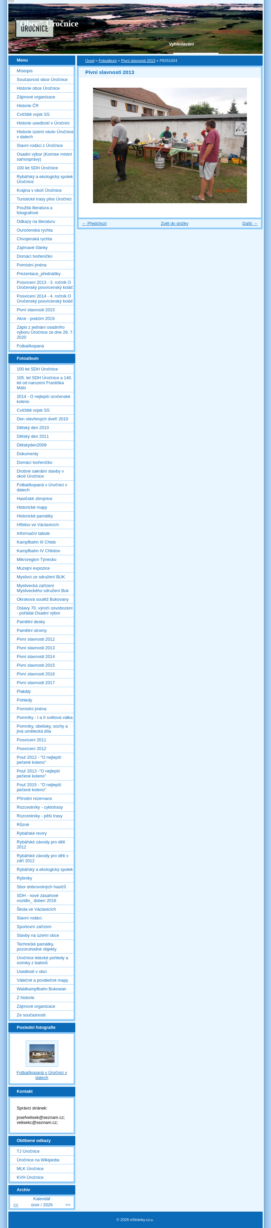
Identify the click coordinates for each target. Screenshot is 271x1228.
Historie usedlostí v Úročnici (43, 123)
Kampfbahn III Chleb (36, 542)
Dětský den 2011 (33, 436)
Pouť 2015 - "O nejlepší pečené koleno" (39, 787)
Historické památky (35, 515)
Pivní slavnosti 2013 (138, 61)
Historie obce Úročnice (38, 88)
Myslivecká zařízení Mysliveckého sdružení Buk (43, 588)
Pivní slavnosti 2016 (36, 673)
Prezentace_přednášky (39, 273)
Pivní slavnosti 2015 (36, 309)
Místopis (25, 70)
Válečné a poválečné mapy (42, 980)
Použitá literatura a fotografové (35, 210)
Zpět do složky (174, 223)
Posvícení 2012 (31, 748)
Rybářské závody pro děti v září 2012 (42, 858)
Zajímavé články (32, 247)
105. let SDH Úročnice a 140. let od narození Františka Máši (44, 382)
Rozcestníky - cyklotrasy (40, 807)
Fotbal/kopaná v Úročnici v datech (42, 487)
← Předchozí (94, 223)
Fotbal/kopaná (30, 345)
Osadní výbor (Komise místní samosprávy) (44, 157)
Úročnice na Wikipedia (38, 1159)
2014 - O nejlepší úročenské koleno (43, 399)
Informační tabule (33, 533)
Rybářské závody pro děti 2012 (41, 844)
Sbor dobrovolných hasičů (41, 886)
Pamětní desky (31, 621)
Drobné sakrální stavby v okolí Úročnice (40, 474)
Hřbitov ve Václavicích (38, 524)
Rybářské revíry (32, 833)
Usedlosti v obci (32, 971)
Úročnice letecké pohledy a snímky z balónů (42, 960)
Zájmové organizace (36, 96)
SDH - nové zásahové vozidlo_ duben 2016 (37, 898)
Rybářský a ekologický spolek (45, 869)
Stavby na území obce (38, 935)
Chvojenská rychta (34, 238)
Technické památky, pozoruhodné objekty (37, 947)
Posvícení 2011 (31, 739)
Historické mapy (32, 507)
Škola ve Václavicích (36, 909)
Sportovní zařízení (34, 926)
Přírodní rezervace (34, 798)
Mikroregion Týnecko (37, 559)
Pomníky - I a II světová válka (45, 717)
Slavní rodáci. (30, 917)
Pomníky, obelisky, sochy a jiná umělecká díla (42, 729)
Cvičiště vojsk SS (33, 114)
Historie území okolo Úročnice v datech (45, 134)
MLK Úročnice (30, 1168)
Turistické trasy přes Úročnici (44, 198)
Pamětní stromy (32, 630)
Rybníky (24, 878)
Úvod (89, 61)
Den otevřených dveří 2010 (42, 418)
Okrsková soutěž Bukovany (43, 599)
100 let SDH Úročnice (37, 167)
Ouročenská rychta (35, 230)
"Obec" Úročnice (46, 23)
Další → (250, 223)
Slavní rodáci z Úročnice (40, 145)
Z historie (25, 997)
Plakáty (24, 691)
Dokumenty (27, 453)
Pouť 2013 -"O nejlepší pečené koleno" (38, 773)
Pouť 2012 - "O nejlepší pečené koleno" (39, 760)
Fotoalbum (108, 61)
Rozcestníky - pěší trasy (40, 815)
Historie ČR (27, 105)
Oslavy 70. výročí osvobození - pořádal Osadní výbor (45, 610)
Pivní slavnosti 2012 (36, 639)
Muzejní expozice (33, 568)
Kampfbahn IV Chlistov (38, 550)
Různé (23, 824)
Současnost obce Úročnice (42, 79)
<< (15, 1204)
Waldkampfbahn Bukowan (41, 988)
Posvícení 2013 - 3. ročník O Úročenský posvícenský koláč (45, 285)
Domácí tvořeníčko (35, 256)
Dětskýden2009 (32, 444)
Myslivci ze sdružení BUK (41, 576)
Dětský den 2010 (33, 427)
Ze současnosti (31, 1014)
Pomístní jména (32, 264)
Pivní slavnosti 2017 (36, 682)
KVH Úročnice (30, 1177)
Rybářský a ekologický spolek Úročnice (45, 179)
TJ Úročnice (28, 1151)
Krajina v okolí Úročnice (39, 190)
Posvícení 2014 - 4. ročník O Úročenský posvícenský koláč (45, 299)
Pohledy (24, 700)
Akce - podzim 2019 (36, 318)
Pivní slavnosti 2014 (36, 656)
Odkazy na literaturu (36, 221)
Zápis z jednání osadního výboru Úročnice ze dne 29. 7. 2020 (45, 332)
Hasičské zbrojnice (35, 498)
